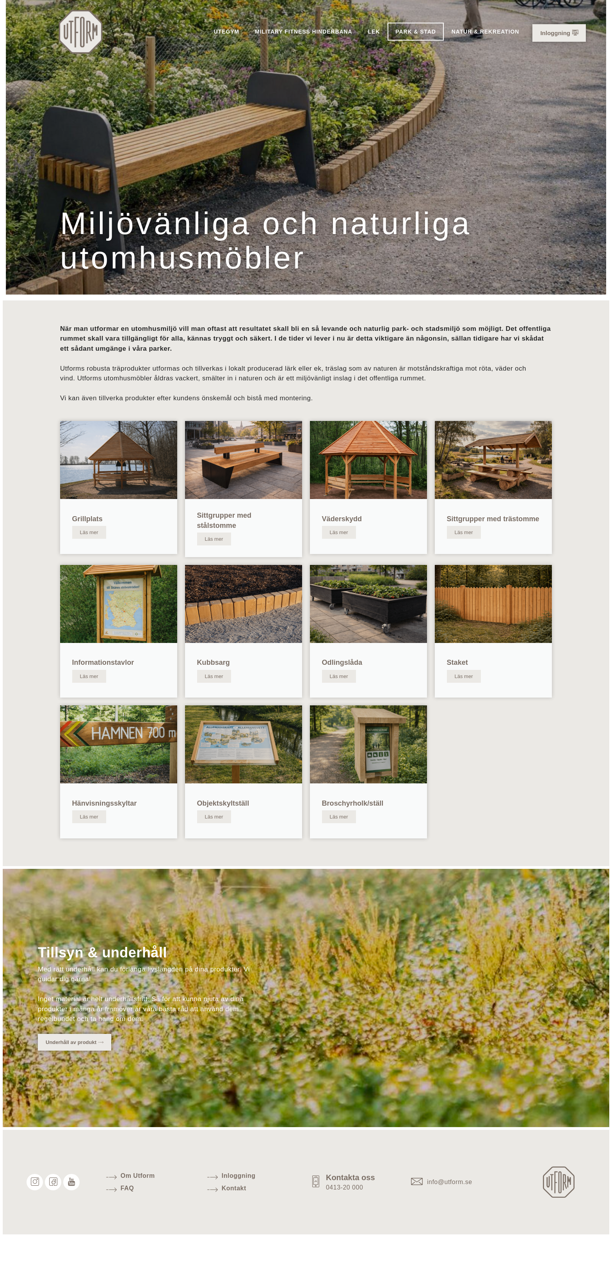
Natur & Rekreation (485, 31)
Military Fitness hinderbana (303, 31)
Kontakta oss (354, 1203)
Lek (374, 31)
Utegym (226, 31)
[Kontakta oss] (318, 1208)
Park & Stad (415, 31)
